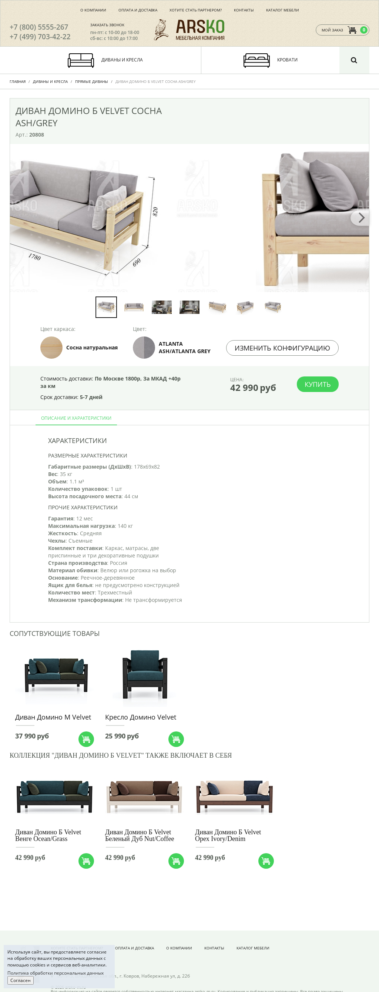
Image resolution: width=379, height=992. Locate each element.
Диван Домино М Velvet (53, 717)
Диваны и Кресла (50, 81)
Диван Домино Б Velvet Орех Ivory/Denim (228, 835)
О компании (93, 10)
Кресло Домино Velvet (140, 717)
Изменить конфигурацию (282, 347)
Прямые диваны (91, 81)
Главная (18, 81)
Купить (318, 384)
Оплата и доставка (137, 10)
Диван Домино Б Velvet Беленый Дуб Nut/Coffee (139, 835)
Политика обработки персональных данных (55, 973)
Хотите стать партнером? (196, 10)
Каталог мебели (282, 10)
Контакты (244, 10)
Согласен (20, 980)
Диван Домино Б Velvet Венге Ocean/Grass (48, 835)
